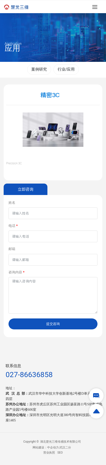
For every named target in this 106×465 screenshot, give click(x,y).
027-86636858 (29, 374)
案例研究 (39, 69)
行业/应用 (66, 69)
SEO (60, 452)
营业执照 (49, 452)
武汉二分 (65, 447)
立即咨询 (25, 189)
